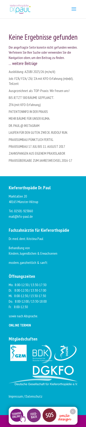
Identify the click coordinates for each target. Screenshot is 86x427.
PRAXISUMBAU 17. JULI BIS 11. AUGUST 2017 (37, 146)
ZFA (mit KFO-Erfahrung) (25, 104)
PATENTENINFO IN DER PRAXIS (28, 111)
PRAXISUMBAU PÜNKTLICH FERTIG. (31, 139)
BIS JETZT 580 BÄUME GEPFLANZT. (31, 97)
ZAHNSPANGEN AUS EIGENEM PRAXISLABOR (37, 153)
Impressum (16, 396)
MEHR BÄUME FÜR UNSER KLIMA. (29, 118)
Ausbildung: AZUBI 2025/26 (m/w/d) (32, 71)
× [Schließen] (72, 411)
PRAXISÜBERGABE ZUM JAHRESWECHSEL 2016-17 (40, 160)
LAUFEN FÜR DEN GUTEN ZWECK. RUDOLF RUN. (38, 132)
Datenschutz (33, 396)
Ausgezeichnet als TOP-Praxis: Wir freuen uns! (39, 90)
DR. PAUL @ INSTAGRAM (24, 125)
